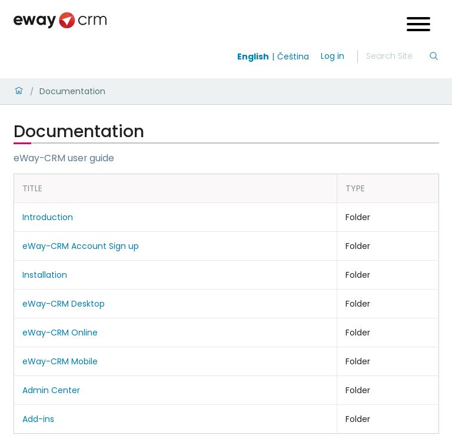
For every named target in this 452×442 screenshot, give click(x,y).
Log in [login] (332, 56)
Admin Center (51, 390)
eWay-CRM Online (60, 332)
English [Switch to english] (253, 56)
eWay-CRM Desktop (63, 304)
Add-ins (38, 419)
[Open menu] (418, 25)
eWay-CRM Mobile (60, 361)
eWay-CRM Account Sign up (80, 246)
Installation (44, 275)
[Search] (397, 56)
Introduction (47, 217)
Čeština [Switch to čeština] (293, 56)
